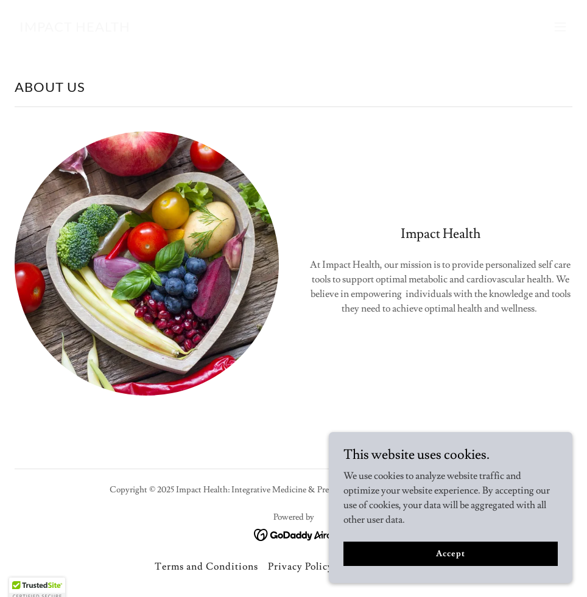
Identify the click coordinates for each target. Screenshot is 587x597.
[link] (74, 29)
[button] (560, 27)
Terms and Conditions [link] (206, 566)
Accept (450, 578)
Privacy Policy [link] (300, 566)
